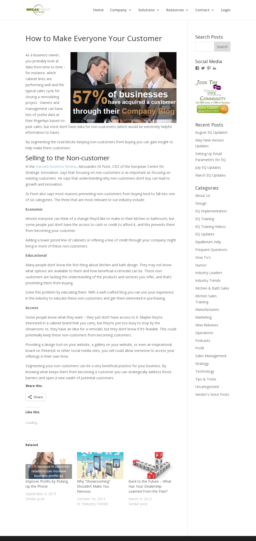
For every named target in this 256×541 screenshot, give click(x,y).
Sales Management (210, 355)
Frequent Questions (211, 249)
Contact (202, 10)
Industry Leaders (208, 272)
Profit (199, 348)
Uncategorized (207, 386)
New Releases (206, 325)
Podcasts (202, 340)
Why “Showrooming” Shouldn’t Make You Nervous (93, 486)
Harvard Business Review (56, 166)
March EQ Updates (210, 175)
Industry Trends (207, 280)
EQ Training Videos (210, 226)
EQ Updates (204, 234)
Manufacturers (207, 309)
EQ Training (204, 218)
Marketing (203, 317)
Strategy (202, 363)
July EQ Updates (208, 167)
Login (225, 10)
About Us (202, 195)
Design (200, 203)
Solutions (146, 10)
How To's (203, 257)
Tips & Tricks (205, 379)
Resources (175, 10)
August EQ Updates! (211, 132)
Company (118, 10)
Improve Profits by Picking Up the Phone (47, 484)
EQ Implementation (211, 211)
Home (98, 10)
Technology (204, 371)
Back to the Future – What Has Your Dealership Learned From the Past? (149, 486)
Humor (200, 265)
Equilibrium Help (208, 241)
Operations (204, 332)
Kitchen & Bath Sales (212, 288)
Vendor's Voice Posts (212, 394)
